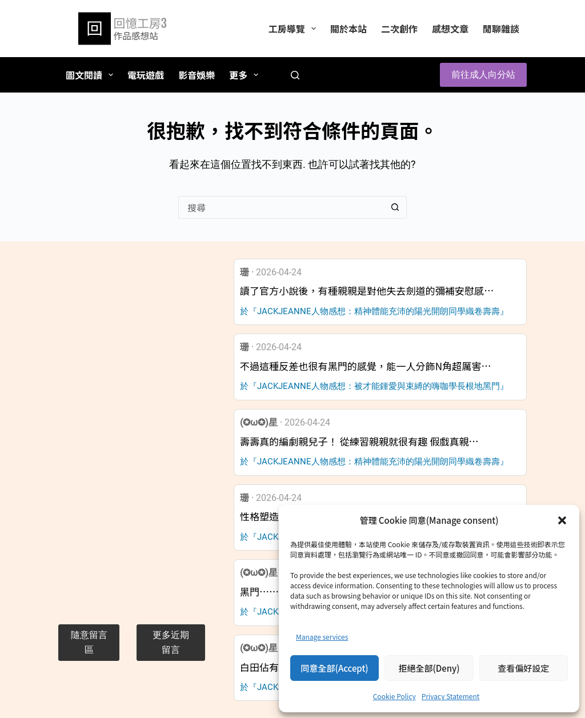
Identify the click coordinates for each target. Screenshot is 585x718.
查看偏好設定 (523, 668)
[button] (562, 520)
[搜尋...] (281, 207)
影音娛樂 (196, 75)
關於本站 (348, 28)
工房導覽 (294, 28)
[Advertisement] (131, 430)
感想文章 (450, 28)
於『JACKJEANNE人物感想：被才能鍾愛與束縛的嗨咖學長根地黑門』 (374, 386)
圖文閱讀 (92, 75)
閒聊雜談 (501, 28)
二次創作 (399, 28)
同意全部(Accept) (334, 668)
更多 (246, 75)
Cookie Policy (394, 696)
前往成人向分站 (483, 74)
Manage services (322, 636)
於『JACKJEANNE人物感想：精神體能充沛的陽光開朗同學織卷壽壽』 (374, 311)
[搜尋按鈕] (395, 207)
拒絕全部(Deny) (428, 668)
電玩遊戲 (145, 75)
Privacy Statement (450, 696)
